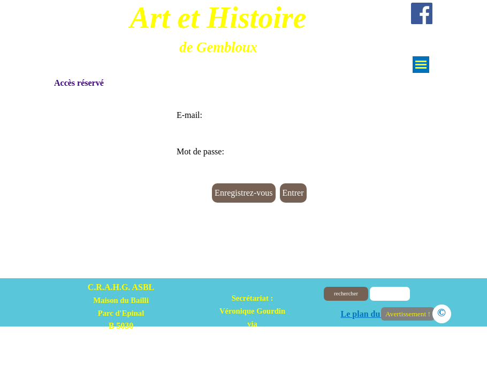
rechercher (346, 293)
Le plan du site (368, 313)
